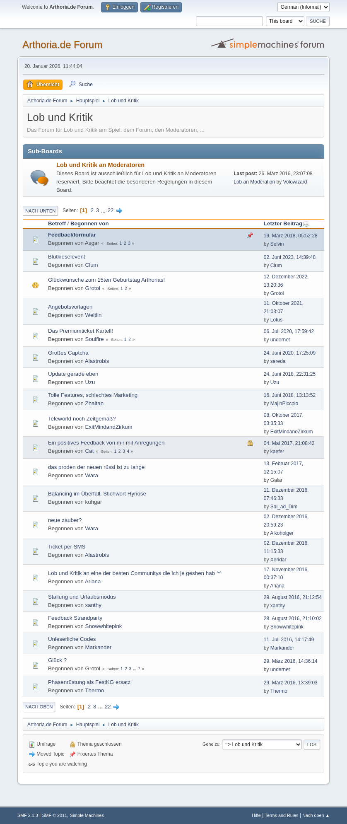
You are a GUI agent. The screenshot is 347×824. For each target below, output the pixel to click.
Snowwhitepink (103, 626)
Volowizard (295, 182)
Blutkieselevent (66, 257)
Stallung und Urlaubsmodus (82, 597)
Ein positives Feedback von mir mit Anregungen (106, 443)
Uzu (90, 382)
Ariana (93, 581)
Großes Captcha (68, 353)
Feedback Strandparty (75, 618)
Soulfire (94, 339)
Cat (89, 451)
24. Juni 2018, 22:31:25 (290, 374)
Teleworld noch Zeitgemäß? (82, 419)
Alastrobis (97, 361)
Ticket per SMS (67, 547)
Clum (91, 265)
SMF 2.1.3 (27, 815)
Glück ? (57, 660)
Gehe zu (210, 744)
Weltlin (93, 315)
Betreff (57, 223)
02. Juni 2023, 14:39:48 (290, 257)
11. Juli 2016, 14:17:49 (289, 640)
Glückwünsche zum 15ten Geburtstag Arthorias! (106, 280)
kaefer (277, 451)
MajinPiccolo (284, 403)
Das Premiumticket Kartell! (80, 331)
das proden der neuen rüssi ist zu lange (96, 467)
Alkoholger (282, 533)
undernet (280, 340)
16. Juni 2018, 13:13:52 (290, 395)
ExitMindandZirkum (109, 427)
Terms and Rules (282, 815)
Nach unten (40, 210)
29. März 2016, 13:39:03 (291, 683)
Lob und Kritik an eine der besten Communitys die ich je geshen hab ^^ (135, 573)
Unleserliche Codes (72, 639)
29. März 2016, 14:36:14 (291, 661)
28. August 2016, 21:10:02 (293, 618)
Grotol (92, 288)
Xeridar (278, 560)
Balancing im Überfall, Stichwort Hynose (97, 494)
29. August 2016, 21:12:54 (293, 597)
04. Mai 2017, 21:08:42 (289, 443)
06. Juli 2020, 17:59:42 (289, 331)
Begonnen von (89, 223)
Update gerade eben (73, 374)
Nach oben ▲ (316, 815)
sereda (278, 361)
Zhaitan (94, 403)
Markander (98, 647)
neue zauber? (65, 520)
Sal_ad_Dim (283, 507)
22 (111, 210)
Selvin (277, 244)
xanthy (93, 605)
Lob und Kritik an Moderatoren (100, 165)
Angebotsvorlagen (70, 307)
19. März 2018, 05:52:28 (291, 236)
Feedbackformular (72, 235)
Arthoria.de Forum (62, 44)
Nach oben (39, 706)
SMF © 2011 (54, 815)
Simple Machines (87, 815)
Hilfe (256, 815)
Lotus (276, 320)
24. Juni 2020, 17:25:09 (290, 353)
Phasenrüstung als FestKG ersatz (89, 682)
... (104, 210)
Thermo (94, 690)
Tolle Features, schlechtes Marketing (92, 395)
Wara (91, 475)
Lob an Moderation (254, 182)
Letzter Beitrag (287, 223)
